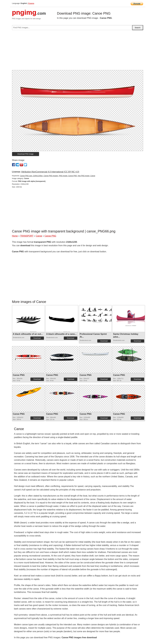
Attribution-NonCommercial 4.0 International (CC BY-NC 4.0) (50, 172)
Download (37, 338)
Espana (31, 3)
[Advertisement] (77, 51)
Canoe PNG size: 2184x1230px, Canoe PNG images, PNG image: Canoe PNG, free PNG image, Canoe (57, 176)
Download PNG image (25, 154)
